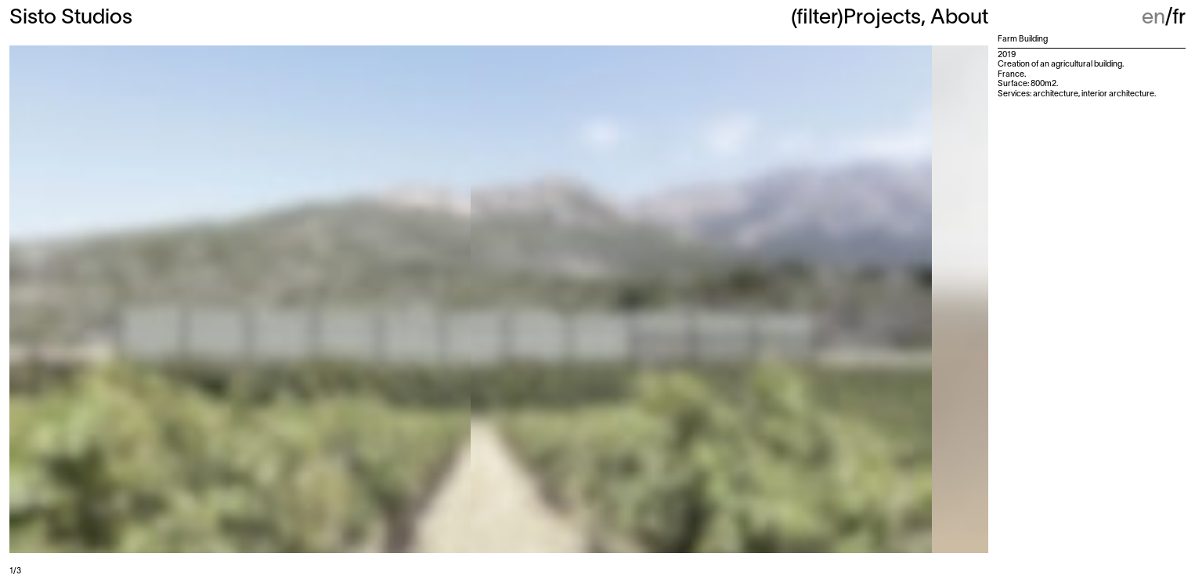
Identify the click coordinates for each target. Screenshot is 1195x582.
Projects (882, 18)
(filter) (817, 18)
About (959, 18)
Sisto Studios (70, 18)
